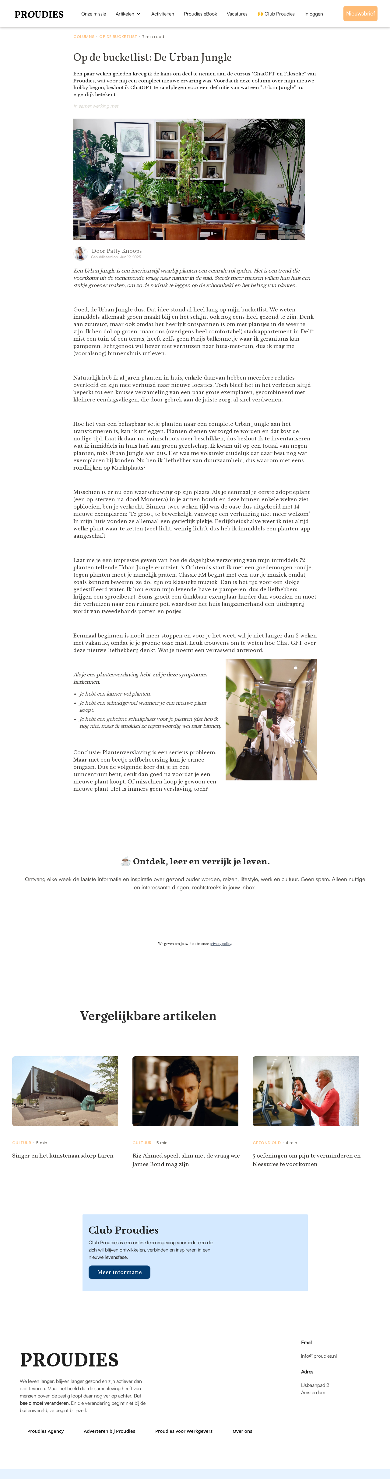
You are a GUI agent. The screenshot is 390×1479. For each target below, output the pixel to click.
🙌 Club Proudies (276, 14)
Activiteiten (162, 14)
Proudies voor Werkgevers (184, 1431)
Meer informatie (119, 1272)
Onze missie (93, 14)
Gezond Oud (267, 1142)
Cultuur (21, 1142)
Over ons (242, 1431)
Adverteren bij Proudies (109, 1431)
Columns (84, 36)
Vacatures (237, 14)
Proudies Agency (45, 1431)
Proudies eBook (200, 14)
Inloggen (313, 14)
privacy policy (220, 944)
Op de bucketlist (118, 36)
